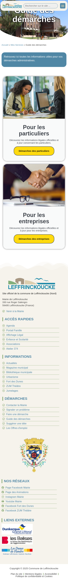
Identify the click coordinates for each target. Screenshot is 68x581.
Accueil (5, 45)
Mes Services (17, 45)
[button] (62, 5)
